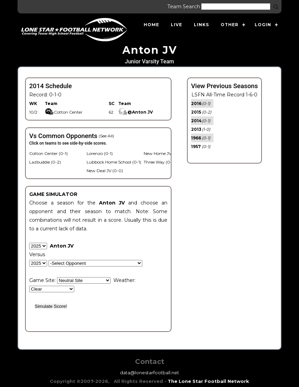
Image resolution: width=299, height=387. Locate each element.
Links (201, 24)
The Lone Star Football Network (208, 381)
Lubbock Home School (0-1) (114, 162)
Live (176, 24)
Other (230, 24)
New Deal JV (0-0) (105, 170)
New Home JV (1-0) (162, 153)
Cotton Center (63, 112)
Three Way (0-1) (159, 162)
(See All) (106, 135)
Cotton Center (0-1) (48, 153)
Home (151, 24)
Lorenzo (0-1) (100, 153)
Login (263, 24)
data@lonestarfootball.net (149, 372)
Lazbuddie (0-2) (45, 162)
